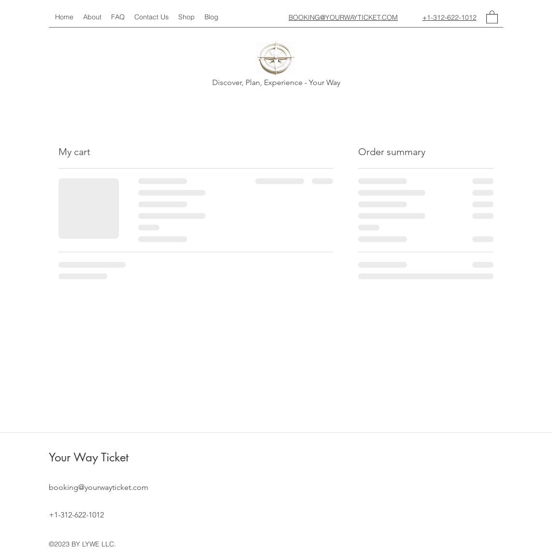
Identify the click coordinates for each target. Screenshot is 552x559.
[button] (492, 17)
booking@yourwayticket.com (98, 487)
